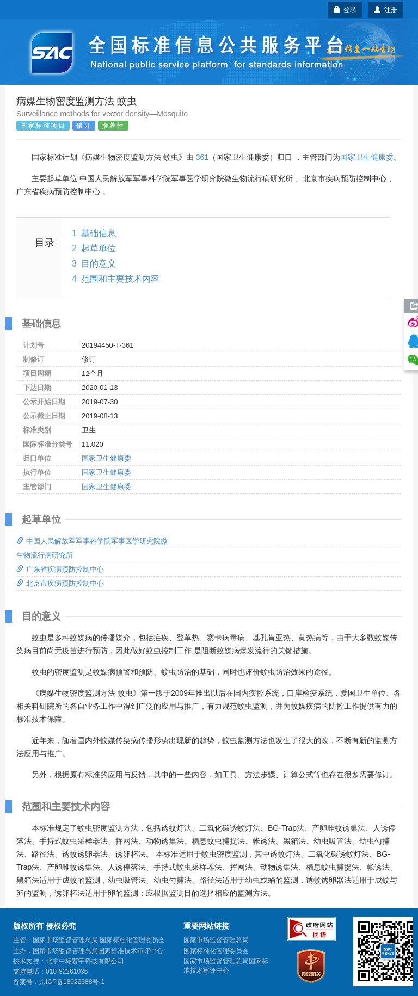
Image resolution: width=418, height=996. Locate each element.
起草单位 (98, 248)
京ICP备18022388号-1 (71, 982)
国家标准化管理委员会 (216, 951)
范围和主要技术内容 (120, 278)
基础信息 (98, 233)
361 (202, 157)
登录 (345, 10)
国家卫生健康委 (367, 157)
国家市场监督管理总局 (216, 940)
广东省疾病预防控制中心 (60, 569)
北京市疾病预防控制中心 (60, 583)
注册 (385, 10)
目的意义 (98, 263)
